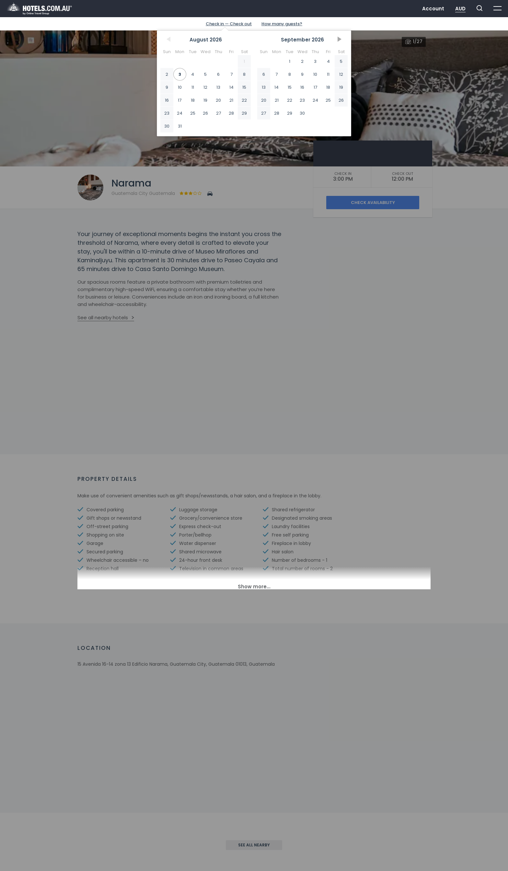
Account (433, 8)
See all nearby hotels (102, 317)
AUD (460, 8)
